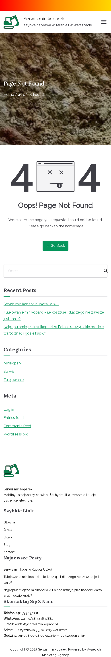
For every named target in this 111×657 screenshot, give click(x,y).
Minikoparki (13, 363)
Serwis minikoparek (44, 18)
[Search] (103, 270)
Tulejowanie (14, 380)
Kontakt (9, 552)
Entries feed (14, 418)
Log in (9, 409)
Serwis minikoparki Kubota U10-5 (31, 304)
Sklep (8, 537)
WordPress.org (16, 434)
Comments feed (17, 426)
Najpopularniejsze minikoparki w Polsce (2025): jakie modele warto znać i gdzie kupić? (54, 330)
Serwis (9, 371)
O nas (8, 529)
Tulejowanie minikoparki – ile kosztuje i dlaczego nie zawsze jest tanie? (54, 315)
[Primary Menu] (103, 22)
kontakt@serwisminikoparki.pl (36, 624)
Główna (9, 522)
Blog (7, 544)
